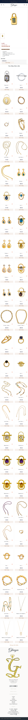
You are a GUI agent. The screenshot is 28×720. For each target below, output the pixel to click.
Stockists (13, 702)
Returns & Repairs (13, 700)
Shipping (13, 699)
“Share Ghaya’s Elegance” (5, 46)
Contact (13, 696)
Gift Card (13, 701)
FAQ (13, 697)
